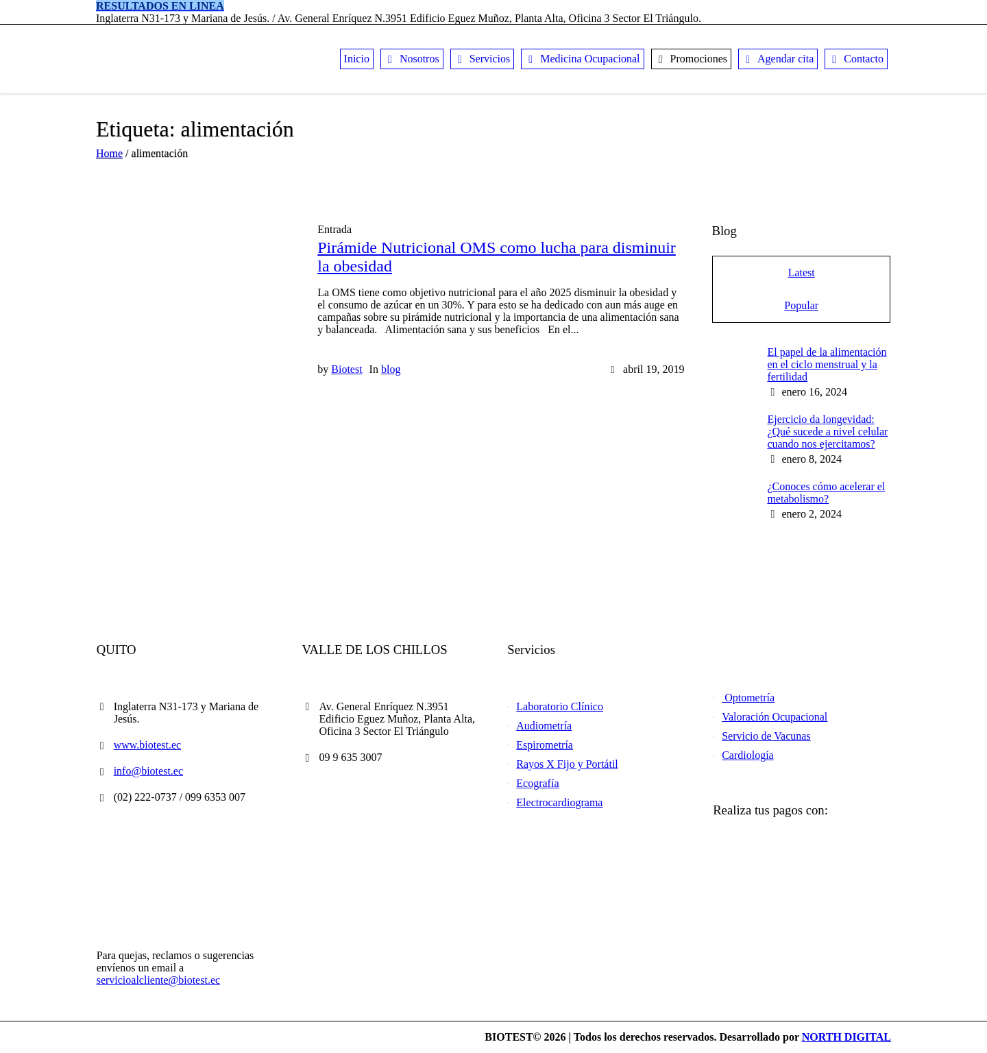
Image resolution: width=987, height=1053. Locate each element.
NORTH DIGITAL (846, 1037)
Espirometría (544, 745)
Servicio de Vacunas (766, 736)
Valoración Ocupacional (774, 717)
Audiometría (544, 725)
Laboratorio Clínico (559, 706)
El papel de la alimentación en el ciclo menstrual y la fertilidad (826, 364)
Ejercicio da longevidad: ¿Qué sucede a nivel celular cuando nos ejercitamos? (827, 431)
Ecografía (537, 783)
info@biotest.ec (148, 771)
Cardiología (748, 755)
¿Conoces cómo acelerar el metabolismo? (826, 493)
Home (109, 153)
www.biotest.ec (148, 745)
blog (390, 369)
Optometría (748, 697)
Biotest (346, 369)
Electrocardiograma (559, 802)
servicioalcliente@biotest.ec (158, 980)
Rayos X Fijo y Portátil (567, 764)
